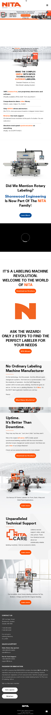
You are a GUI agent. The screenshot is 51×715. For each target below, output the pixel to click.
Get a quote (9, 690)
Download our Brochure (25, 291)
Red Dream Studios (28, 713)
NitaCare (9, 696)
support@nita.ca (7, 661)
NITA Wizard (25, 351)
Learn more (25, 506)
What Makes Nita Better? (25, 400)
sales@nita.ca (6, 652)
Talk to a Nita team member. (10, 683)
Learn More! (25, 215)
